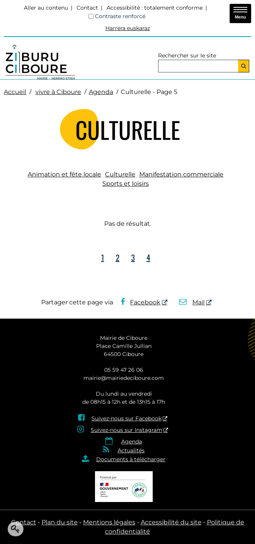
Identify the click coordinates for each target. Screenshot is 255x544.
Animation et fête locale (64, 174)
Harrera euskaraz (127, 28)
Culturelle (120, 174)
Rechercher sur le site (187, 55)
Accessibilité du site (171, 522)
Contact (87, 7)
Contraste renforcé (120, 16)
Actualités (131, 450)
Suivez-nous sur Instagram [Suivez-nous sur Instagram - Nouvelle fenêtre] (126, 429)
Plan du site (60, 522)
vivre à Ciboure (58, 92)
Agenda (101, 92)
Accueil (15, 92)
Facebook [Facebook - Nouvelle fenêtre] (141, 302)
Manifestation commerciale (181, 174)
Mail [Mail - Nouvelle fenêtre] (192, 302)
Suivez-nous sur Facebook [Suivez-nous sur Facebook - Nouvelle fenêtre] (127, 418)
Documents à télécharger (130, 459)
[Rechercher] (243, 66)
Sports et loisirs (125, 183)
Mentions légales (109, 522)
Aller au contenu (46, 7)
